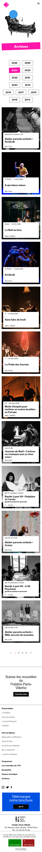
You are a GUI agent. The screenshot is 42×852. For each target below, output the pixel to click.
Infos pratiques (8, 733)
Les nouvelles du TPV (11, 765)
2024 (14, 70)
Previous (11, 653)
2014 (27, 99)
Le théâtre (6, 713)
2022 (14, 77)
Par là (21, 806)
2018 (8, 92)
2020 (15, 85)
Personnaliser (21, 849)
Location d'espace (9, 754)
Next (30, 653)
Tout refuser (28, 843)
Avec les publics (8, 717)
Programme (7, 761)
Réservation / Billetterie (11, 737)
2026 (14, 62)
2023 (27, 70)
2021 (27, 77)
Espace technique (9, 774)
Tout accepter (15, 843)
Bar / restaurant (8, 750)
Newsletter (6, 770)
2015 (14, 99)
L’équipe (5, 725)
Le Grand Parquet (9, 721)
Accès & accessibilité (10, 745)
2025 (27, 62)
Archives (6, 778)
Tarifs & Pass (7, 741)
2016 (33, 92)
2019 (27, 85)
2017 (21, 92)
